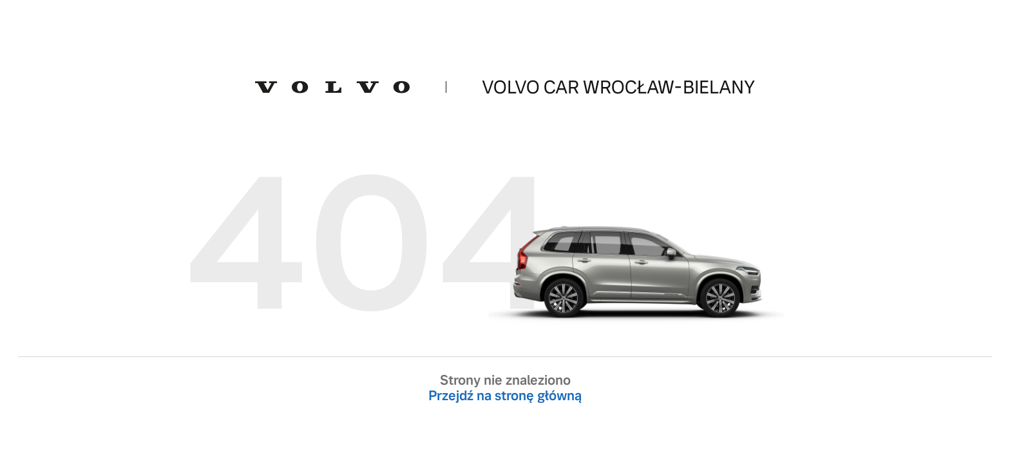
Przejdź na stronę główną (505, 395)
